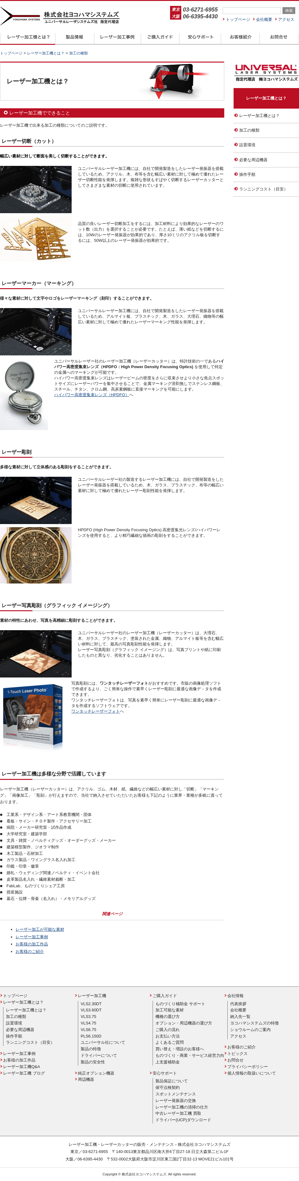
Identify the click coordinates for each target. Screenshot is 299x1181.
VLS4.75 (88, 1023)
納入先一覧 (240, 1016)
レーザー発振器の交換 (175, 1100)
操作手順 (247, 174)
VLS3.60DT (91, 1010)
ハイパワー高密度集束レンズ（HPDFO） (91, 394)
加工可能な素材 (169, 1010)
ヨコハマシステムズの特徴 (254, 1023)
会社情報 (235, 995)
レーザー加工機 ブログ (24, 1073)
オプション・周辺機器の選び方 (183, 1023)
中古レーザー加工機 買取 (178, 1113)
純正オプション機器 (96, 1073)
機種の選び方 (167, 1016)
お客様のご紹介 (30, 951)
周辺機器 (86, 1079)
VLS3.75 (88, 1016)
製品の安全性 (93, 1062)
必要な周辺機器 (253, 159)
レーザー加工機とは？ (266, 98)
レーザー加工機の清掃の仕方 (181, 1107)
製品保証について (171, 1081)
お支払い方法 (167, 1036)
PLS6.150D (91, 1036)
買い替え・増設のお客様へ (179, 1049)
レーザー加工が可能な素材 (40, 929)
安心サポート (165, 1073)
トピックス (237, 1053)
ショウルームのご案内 (250, 1029)
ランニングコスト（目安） (263, 189)
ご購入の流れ (167, 1029)
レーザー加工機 (92, 995)
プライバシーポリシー (247, 1066)
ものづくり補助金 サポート (180, 1003)
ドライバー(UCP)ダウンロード (183, 1120)
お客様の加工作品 (32, 944)
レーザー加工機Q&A (21, 1066)
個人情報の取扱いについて (251, 1073)
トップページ (238, 19)
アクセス (286, 19)
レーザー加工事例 (32, 937)
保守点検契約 (167, 1087)
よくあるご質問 (169, 1042)
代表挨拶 (238, 1003)
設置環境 (247, 145)
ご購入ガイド (165, 995)
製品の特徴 (91, 1049)
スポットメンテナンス (175, 1094)
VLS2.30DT (91, 1003)
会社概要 (264, 19)
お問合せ (235, 1060)
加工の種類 (249, 130)
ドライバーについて (99, 1055)
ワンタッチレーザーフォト (95, 711)
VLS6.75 (88, 1029)
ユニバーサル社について (103, 1042)
